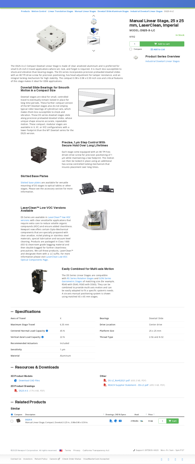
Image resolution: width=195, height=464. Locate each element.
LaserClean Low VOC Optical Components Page (44, 258)
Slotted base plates (31, 182)
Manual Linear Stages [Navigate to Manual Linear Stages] (85, 11)
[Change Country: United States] (60, 450)
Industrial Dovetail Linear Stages (162, 61)
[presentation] (97, 232)
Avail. (137, 414)
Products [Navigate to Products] (25, 11)
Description (30, 414)
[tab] (68, 185)
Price (150, 414)
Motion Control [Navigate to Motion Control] (39, 11)
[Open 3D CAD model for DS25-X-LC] (94, 31)
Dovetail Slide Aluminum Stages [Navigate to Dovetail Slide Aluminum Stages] (113, 11)
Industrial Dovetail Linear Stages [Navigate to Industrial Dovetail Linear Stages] (146, 11)
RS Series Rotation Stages (80, 278)
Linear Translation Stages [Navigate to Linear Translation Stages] (60, 11)
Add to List (157, 49)
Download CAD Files (27, 380)
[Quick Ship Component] (141, 421)
